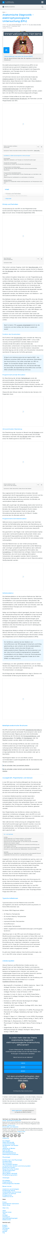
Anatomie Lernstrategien (10, 1189)
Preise (4, 1202)
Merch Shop (6, 1205)
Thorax (4, 1147)
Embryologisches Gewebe (11, 1183)
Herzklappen (28, 738)
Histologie (5, 1177)
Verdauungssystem (8, 1170)
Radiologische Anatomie (10, 1154)
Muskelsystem (7, 1161)
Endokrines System (8, 1167)
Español (4, 1226)
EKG (3, 212)
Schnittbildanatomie (9, 1153)
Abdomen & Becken (8, 1148)
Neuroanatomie (7, 1151)
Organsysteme (7, 1182)
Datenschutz (6, 1219)
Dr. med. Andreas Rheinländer (14, 24)
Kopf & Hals (6, 1150)
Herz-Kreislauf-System (10, 1164)
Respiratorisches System (10, 1169)
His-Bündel (23, 436)
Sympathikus (6, 552)
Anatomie (5, 1138)
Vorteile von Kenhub (9, 1193)
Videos (23, 1063)
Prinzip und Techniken (13, 193)
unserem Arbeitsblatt (24, 325)
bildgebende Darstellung (34, 729)
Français (5, 1229)
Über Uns (5, 1208)
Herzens (8, 283)
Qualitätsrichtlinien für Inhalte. (12, 981)
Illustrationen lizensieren (10, 1203)
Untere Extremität (8, 1144)
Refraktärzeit (25, 378)
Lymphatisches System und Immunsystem (16, 1166)
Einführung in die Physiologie (12, 1160)
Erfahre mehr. (11, 1125)
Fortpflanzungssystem (9, 1175)
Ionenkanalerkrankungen (10, 88)
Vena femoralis (33, 267)
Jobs (4, 1213)
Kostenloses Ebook (8, 1190)
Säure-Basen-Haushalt (9, 1173)
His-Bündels (9, 271)
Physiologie (6, 1157)
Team (4, 1210)
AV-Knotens (36, 432)
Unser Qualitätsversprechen (11, 1120)
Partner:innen (7, 1212)
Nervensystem (7, 1163)
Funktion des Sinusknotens (18, 195)
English (4, 1225)
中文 (3, 1232)
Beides (23, 1071)
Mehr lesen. (23, 1080)
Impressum (6, 1216)
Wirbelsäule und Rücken (10, 1145)
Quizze (23, 1067)
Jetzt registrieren (17, 1110)
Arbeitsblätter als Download (11, 1192)
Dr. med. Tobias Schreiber (35, 24)
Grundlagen (6, 1141)
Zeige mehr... (37, 150)
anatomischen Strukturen (18, 98)
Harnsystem (6, 1172)
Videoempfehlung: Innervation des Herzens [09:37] (18, 56)
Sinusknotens (18, 337)
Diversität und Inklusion (10, 1127)
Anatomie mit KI (7, 1196)
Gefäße (18, 738)
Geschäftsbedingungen (10, 1218)
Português (5, 1228)
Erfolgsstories (7, 1195)
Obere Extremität (8, 1142)
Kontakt (5, 1215)
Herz (3, 12)
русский (4, 1231)
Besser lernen (7, 1186)
